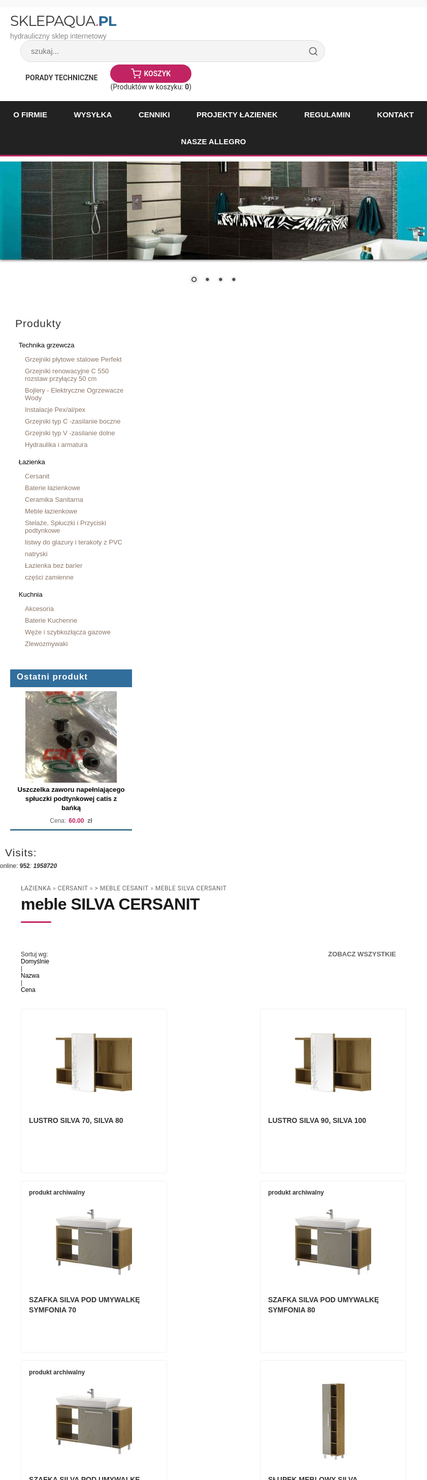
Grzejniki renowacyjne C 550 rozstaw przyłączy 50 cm (67, 374)
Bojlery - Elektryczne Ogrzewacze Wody (74, 394)
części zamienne (49, 577)
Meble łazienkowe (51, 511)
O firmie (30, 114)
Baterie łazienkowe (52, 488)
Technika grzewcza (47, 345)
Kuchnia (31, 594)
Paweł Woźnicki (89, 1444)
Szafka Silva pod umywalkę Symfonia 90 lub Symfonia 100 (210, 1324)
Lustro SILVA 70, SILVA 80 (78, 1130)
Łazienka (32, 462)
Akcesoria (39, 609)
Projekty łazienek (237, 114)
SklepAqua (63, 20)
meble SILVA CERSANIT (191, 888)
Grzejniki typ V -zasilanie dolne (70, 433)
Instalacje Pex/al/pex (55, 409)
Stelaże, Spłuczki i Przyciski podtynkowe (65, 526)
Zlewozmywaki (46, 644)
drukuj (400, 1410)
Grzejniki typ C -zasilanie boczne (72, 421)
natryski (36, 554)
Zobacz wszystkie (362, 954)
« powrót (369, 1410)
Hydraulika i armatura (56, 444)
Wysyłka (93, 114)
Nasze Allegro (213, 141)
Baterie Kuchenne (51, 620)
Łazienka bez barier (53, 565)
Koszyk (157, 74)
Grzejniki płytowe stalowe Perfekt (73, 359)
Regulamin (327, 114)
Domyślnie (35, 961)
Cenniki (154, 114)
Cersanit (37, 476)
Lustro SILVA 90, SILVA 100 (213, 1130)
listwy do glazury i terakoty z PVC (73, 542)
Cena (28, 989)
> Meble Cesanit (121, 888)
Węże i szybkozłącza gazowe (68, 632)
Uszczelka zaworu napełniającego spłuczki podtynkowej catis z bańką (70, 799)
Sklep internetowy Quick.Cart (301, 1444)
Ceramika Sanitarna (54, 499)
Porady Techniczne (61, 78)
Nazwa (30, 975)
